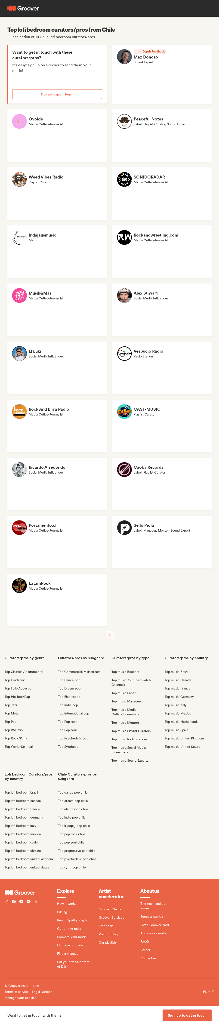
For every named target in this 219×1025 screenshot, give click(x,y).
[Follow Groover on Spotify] (29, 902)
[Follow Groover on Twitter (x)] (36, 902)
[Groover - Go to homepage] (31, 892)
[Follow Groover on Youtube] (21, 902)
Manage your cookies (20, 998)
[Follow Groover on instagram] (6, 902)
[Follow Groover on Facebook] (14, 902)
